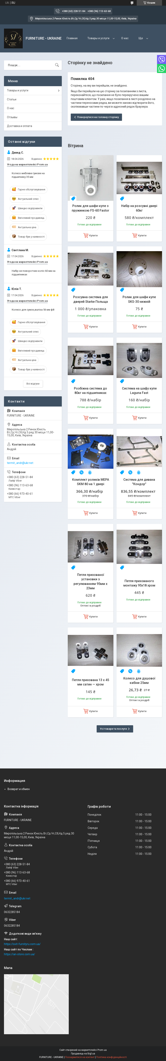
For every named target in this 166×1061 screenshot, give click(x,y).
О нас (125, 38)
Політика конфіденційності (111, 1057)
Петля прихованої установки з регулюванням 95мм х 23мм (90, 581)
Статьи (11, 99)
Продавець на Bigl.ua (83, 1053)
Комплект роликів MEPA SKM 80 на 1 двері (90, 482)
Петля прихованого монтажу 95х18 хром (139, 583)
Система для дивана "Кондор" (139, 482)
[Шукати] (57, 65)
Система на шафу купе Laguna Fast (139, 391)
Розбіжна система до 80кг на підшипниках (90, 391)
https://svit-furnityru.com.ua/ (22, 944)
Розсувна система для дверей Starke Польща (90, 299)
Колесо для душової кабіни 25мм (139, 680)
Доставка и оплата (19, 126)
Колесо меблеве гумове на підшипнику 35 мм (28, 175)
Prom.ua (102, 1050)
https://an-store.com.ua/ (19, 954)
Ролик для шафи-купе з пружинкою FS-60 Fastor (90, 208)
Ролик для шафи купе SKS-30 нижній (139, 299)
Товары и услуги (98, 38)
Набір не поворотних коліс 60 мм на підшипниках (33, 272)
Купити (93, 235)
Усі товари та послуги (113, 728)
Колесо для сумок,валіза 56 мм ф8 (33, 309)
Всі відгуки (33, 383)
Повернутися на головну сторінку (98, 117)
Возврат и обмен (19, 789)
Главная (72, 38)
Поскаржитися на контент (79, 1057)
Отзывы (12, 117)
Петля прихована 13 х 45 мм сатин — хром (90, 682)
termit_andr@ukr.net (20, 463)
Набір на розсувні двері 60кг (139, 208)
